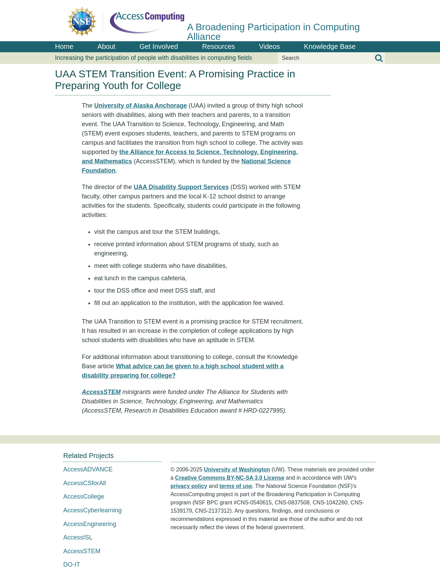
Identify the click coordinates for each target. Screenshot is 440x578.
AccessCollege (83, 496)
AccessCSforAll (84, 483)
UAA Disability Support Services (181, 187)
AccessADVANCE (88, 469)
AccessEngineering (89, 524)
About (106, 46)
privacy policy (188, 486)
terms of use (235, 486)
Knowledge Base (329, 46)
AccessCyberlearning (92, 510)
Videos (269, 46)
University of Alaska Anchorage (140, 105)
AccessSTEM (101, 392)
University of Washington (237, 469)
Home (64, 46)
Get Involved (159, 46)
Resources (218, 46)
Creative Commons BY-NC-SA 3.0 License (229, 478)
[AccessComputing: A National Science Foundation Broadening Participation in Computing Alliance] (220, 20)
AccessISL (77, 537)
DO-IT (71, 564)
